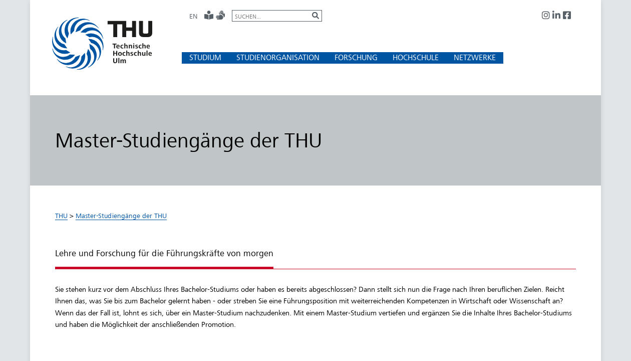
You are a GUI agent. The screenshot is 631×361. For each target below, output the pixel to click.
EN (193, 16)
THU (61, 216)
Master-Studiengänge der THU (121, 216)
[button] (205, 57)
